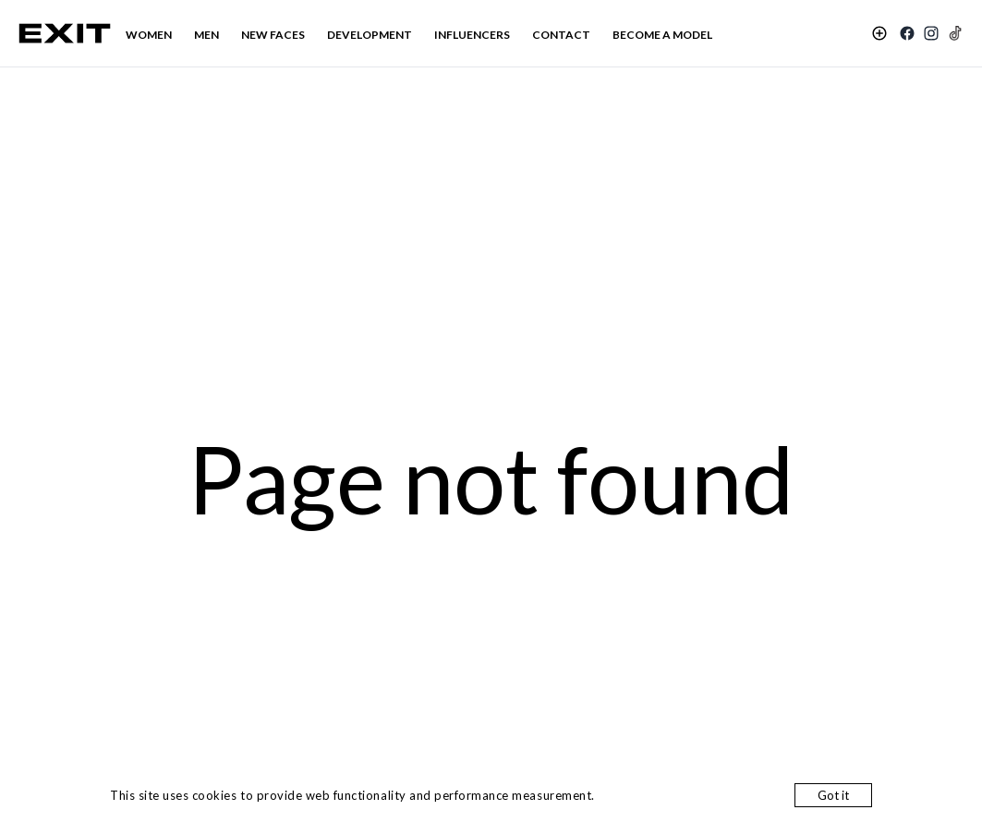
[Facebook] (907, 33)
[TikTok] (955, 33)
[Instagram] (931, 33)
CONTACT (561, 35)
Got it (833, 795)
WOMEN (149, 35)
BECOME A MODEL (662, 35)
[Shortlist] (879, 33)
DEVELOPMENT (369, 35)
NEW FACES (273, 35)
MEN (206, 35)
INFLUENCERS (472, 35)
